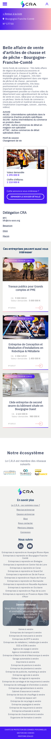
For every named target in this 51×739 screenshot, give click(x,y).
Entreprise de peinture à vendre (26, 665)
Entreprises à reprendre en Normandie (25, 581)
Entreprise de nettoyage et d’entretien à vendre (26, 685)
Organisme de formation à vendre (25, 717)
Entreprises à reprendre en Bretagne (25, 561)
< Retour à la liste (12, 13)
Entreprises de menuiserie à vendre (26, 635)
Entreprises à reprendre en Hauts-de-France (26, 577)
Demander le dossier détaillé (26, 196)
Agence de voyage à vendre (26, 649)
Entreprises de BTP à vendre (25, 639)
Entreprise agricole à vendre (26, 675)
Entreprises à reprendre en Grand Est (25, 571)
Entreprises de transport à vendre (25, 632)
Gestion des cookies (25, 733)
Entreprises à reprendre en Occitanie (25, 587)
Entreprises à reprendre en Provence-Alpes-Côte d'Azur (25, 595)
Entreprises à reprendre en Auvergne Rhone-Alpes (25, 552)
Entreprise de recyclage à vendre (26, 701)
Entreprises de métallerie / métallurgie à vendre (26, 642)
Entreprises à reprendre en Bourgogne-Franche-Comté (25, 556)
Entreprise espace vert (26, 698)
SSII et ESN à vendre (26, 645)
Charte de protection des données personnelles (26, 730)
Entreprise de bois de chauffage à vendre (26, 694)
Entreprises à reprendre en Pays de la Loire (26, 590)
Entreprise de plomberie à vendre (25, 668)
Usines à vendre (25, 629)
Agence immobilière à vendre (26, 652)
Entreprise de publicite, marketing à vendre (26, 671)
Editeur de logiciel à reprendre (26, 678)
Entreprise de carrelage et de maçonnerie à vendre (25, 681)
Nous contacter (25, 523)
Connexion (25, 532)
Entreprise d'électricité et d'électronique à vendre (26, 655)
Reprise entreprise (25, 509)
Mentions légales (26, 527)
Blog (25, 518)
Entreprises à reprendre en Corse (25, 568)
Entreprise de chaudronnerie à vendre (26, 714)
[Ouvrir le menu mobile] (3, 4)
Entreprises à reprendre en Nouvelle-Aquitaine (25, 584)
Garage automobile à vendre (26, 658)
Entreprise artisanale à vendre (26, 711)
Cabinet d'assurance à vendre (26, 691)
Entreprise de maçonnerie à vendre (26, 707)
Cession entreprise (25, 514)
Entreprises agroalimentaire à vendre (26, 688)
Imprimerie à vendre (26, 662)
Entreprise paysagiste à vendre (26, 704)
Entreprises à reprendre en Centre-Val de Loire (25, 564)
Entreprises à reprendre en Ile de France (25, 574)
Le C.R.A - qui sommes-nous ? (25, 505)
